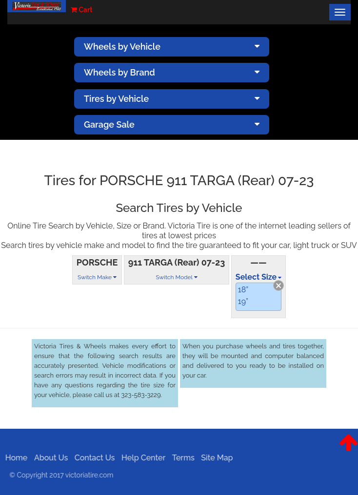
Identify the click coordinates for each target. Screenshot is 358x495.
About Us (48, 457)
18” (243, 289)
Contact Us (92, 457)
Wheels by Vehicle (171, 46)
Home (14, 457)
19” (243, 301)
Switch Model (176, 277)
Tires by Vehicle (171, 99)
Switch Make (97, 277)
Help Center (141, 457)
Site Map (214, 457)
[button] (348, 450)
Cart (81, 10)
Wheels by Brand (171, 72)
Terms (181, 457)
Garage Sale (171, 124)
